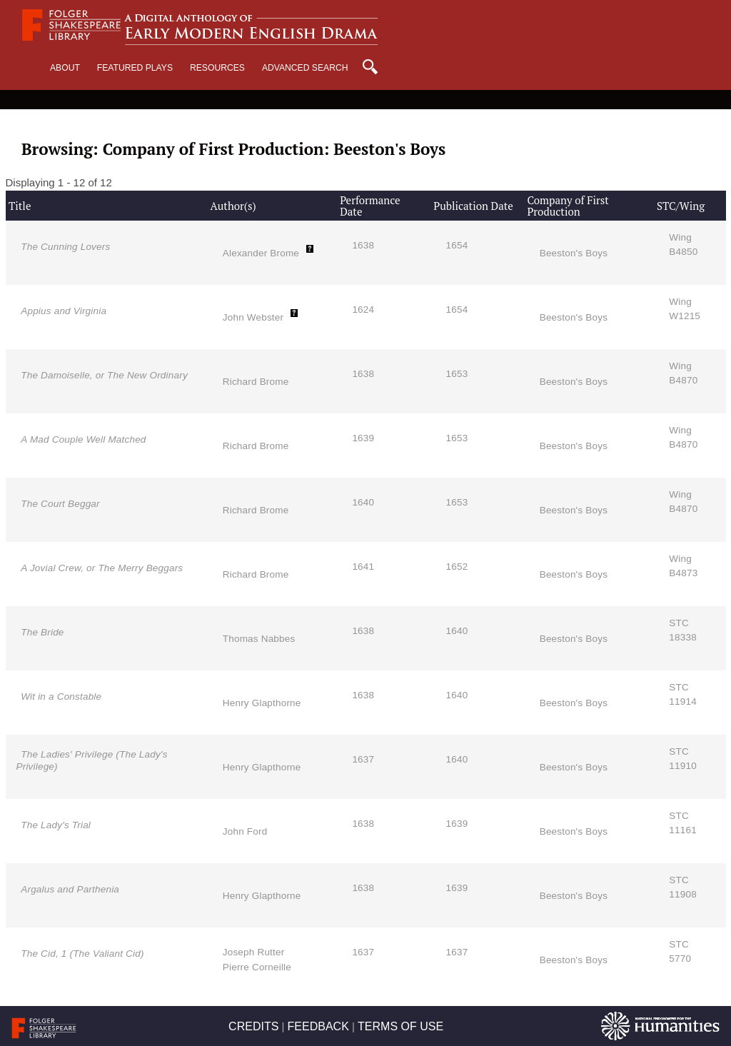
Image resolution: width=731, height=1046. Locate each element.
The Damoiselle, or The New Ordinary (104, 375)
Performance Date (370, 206)
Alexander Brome (261, 253)
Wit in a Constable (61, 696)
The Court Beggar (60, 503)
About (65, 68)
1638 (363, 245)
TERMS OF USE (400, 1026)
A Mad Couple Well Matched (83, 439)
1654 (457, 245)
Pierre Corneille (257, 967)
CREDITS (253, 1026)
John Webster (253, 317)
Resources (217, 68)
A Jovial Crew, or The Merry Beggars (102, 568)
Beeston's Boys (574, 253)
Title (20, 205)
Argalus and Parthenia (70, 889)
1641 (363, 566)
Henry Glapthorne (262, 703)
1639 (363, 438)
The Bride (42, 632)
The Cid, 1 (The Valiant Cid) (82, 953)
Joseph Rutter (254, 952)
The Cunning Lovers (65, 246)
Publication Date (473, 205)
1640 (363, 502)
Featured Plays (135, 68)
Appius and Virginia (63, 311)
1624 (363, 309)
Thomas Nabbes (259, 638)
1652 (457, 566)
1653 (457, 373)
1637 (363, 759)
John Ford (245, 831)
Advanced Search (305, 68)
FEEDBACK (318, 1026)
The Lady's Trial (56, 825)
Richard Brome (256, 381)
